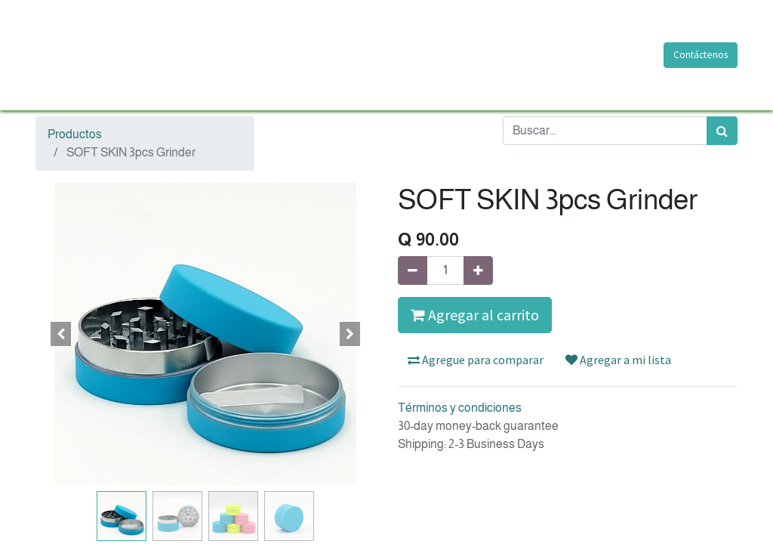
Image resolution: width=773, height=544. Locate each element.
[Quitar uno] (412, 270)
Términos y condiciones (460, 407)
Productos (75, 134)
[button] (61, 334)
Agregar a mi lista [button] (618, 359)
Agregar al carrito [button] (475, 314)
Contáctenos (700, 54)
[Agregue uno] (478, 270)
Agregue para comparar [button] (476, 359)
